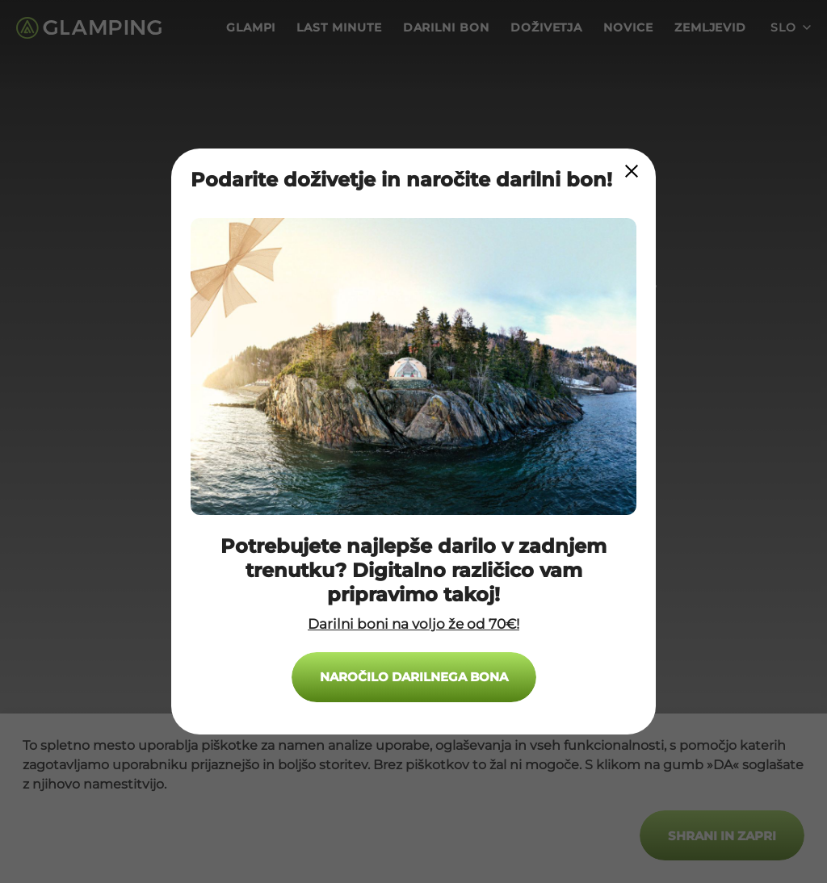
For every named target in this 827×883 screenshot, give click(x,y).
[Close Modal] (631, 171)
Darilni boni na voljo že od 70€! (413, 624)
